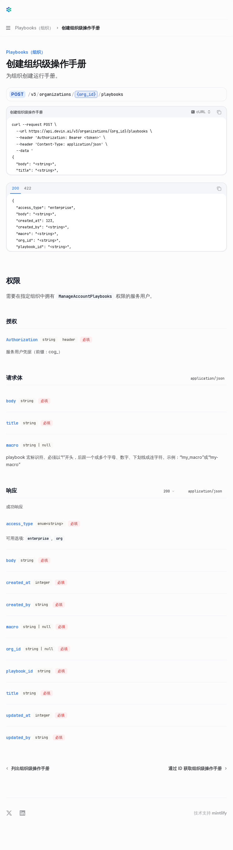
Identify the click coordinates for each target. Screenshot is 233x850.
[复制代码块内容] (219, 112)
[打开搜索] (213, 10)
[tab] (15, 188)
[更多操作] (225, 9)
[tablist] (110, 188)
